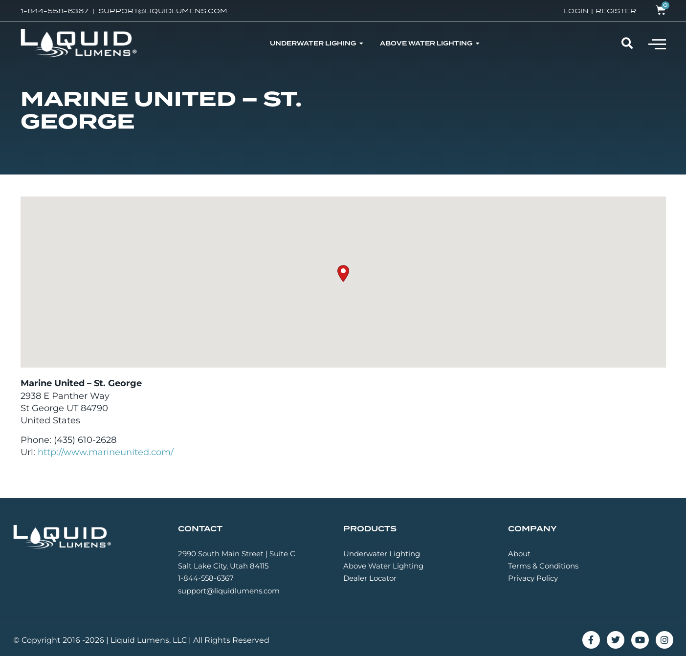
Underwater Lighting (381, 553)
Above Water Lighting (383, 565)
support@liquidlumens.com (229, 590)
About (519, 553)
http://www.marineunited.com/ (106, 452)
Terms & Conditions (543, 565)
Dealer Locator (370, 578)
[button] (657, 43)
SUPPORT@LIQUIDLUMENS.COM (162, 10)
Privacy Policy (533, 578)
